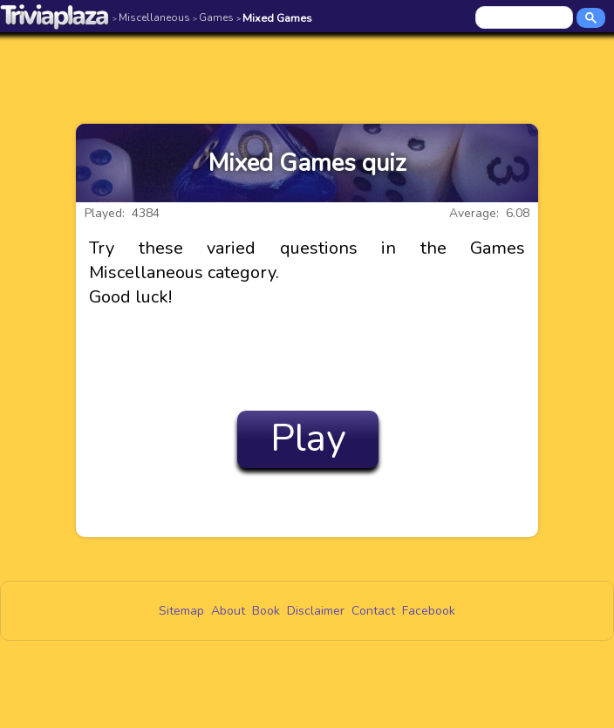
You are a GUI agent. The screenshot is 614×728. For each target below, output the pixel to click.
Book (266, 610)
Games (213, 17)
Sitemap (181, 610)
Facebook (428, 610)
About (228, 610)
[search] (525, 18)
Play (308, 438)
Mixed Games (274, 17)
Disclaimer (316, 610)
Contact (373, 610)
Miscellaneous (151, 17)
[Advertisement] (307, 67)
